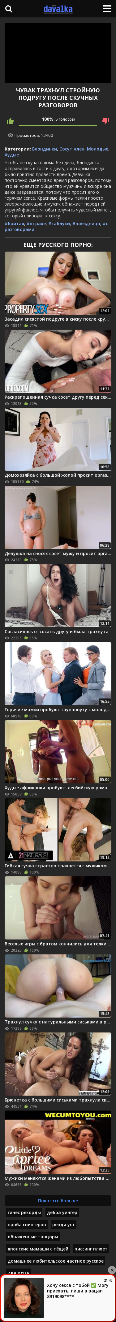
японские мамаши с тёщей (38, 1249)
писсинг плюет (91, 1249)
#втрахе (36, 223)
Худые (12, 155)
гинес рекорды (24, 1212)
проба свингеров (27, 1224)
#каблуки (59, 223)
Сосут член (71, 149)
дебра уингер (62, 1212)
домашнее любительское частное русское (56, 1261)
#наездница (86, 223)
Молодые (97, 149)
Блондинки (44, 149)
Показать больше (58, 1201)
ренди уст (63, 1224)
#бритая (14, 223)
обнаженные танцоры (33, 1237)
